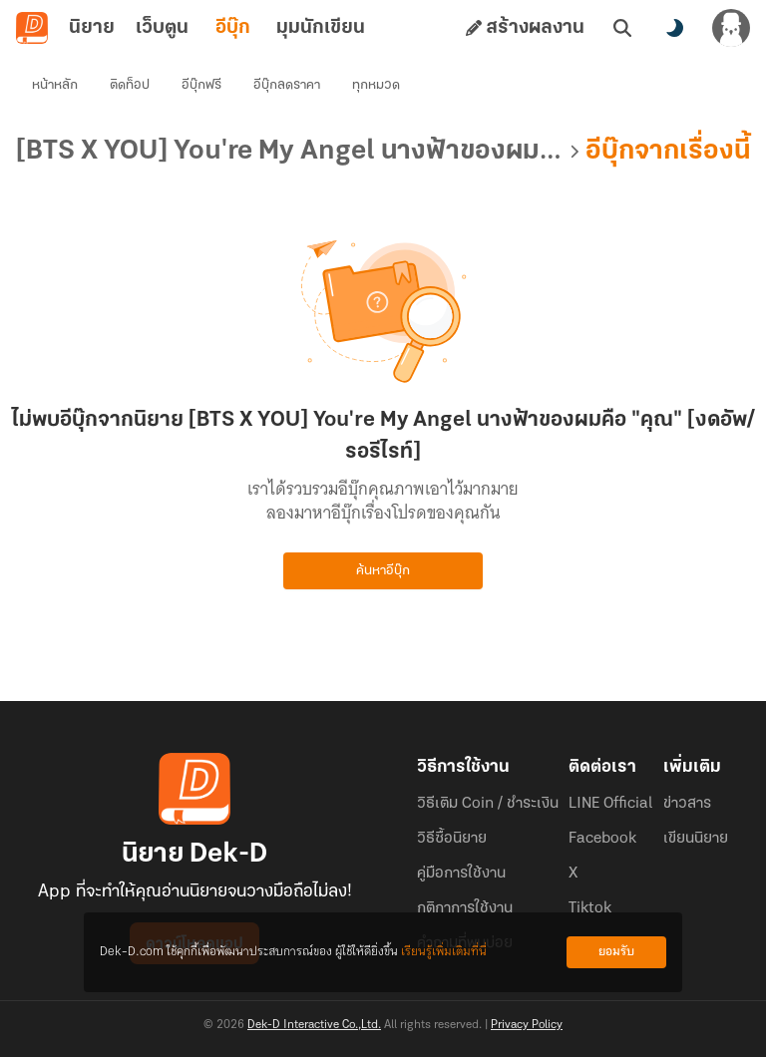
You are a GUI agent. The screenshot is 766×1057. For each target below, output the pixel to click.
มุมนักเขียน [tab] (320, 28)
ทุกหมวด (376, 85)
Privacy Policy (527, 1025)
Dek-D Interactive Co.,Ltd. (314, 1025)
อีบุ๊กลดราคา (286, 85)
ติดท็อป (130, 85)
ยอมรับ (616, 951)
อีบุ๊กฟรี (201, 85)
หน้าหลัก (55, 85)
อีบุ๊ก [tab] (232, 28)
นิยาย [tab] (92, 28)
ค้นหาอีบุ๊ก (383, 570)
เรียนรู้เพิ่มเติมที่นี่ (444, 951)
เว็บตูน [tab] (162, 28)
